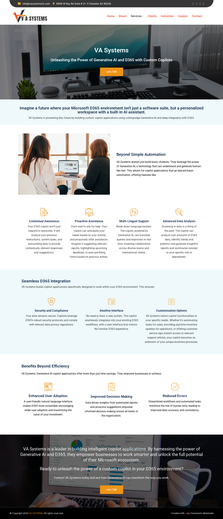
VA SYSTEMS (36, 513)
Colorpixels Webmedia (202, 513)
